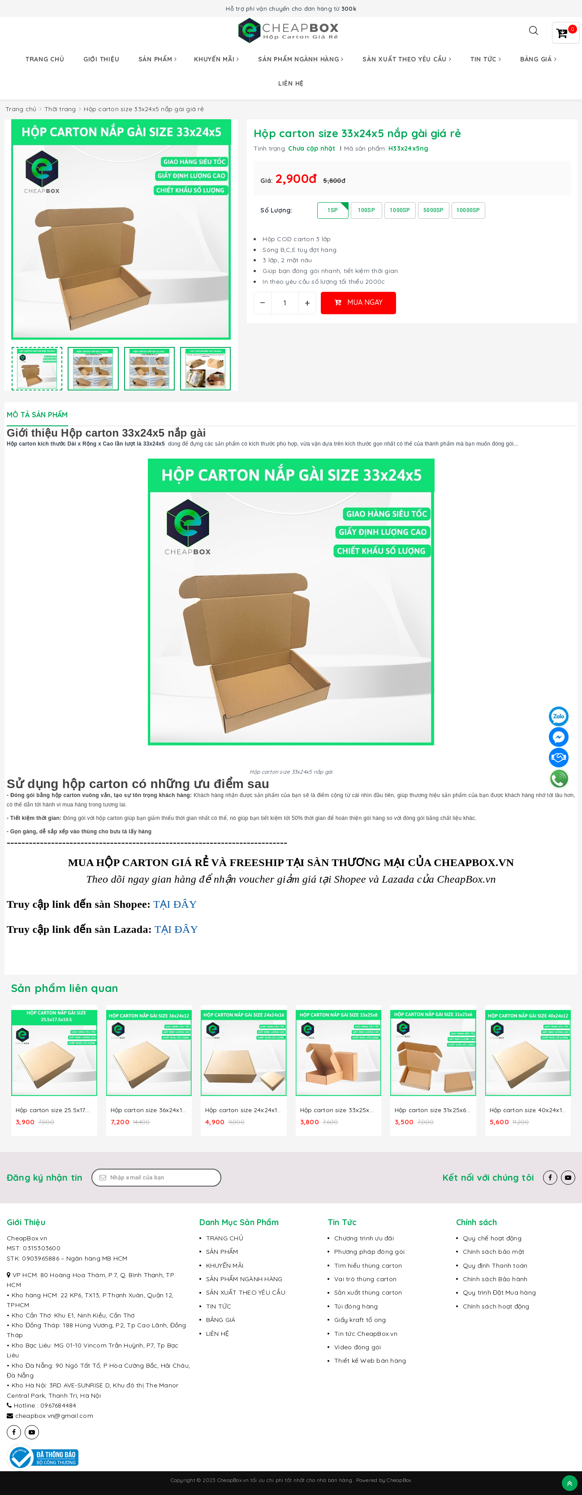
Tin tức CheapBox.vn (365, 1333)
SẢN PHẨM (222, 1251)
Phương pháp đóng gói (369, 1251)
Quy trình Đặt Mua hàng (499, 1292)
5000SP (433, 210)
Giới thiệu (101, 59)
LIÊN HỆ (217, 1333)
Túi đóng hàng (356, 1306)
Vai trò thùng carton (365, 1278)
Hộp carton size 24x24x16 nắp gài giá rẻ (265, 1109)
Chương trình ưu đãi (364, 1238)
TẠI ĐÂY (175, 904)
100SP (366, 210)
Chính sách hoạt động (496, 1306)
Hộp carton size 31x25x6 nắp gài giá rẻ (453, 1109)
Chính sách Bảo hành (495, 1278)
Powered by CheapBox (384, 1479)
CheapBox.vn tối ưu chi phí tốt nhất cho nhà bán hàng (285, 1479)
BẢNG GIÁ (221, 1319)
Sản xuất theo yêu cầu (406, 59)
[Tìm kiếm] (533, 30)
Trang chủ (45, 59)
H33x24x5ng (408, 148)
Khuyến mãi (216, 59)
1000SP (400, 210)
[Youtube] (568, 1177)
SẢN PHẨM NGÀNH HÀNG (244, 1278)
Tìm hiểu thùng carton (368, 1265)
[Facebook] (550, 1177)
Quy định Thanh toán (495, 1265)
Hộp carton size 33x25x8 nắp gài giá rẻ (359, 1109)
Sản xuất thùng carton (368, 1292)
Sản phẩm (157, 59)
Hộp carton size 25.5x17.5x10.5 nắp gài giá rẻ (82, 1109)
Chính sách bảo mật (494, 1251)
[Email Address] (156, 1177)
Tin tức (485, 59)
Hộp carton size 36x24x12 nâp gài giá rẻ (170, 1109)
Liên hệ (291, 83)
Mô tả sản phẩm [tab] (37, 414)
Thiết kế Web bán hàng (370, 1360)
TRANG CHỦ (224, 1238)
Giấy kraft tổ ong (360, 1319)
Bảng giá (538, 59)
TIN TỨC (219, 1306)
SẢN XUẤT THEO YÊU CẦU (245, 1292)
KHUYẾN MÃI (225, 1265)
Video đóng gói (357, 1347)
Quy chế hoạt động (492, 1238)
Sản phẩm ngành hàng (301, 59)
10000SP (468, 210)
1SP (333, 210)
